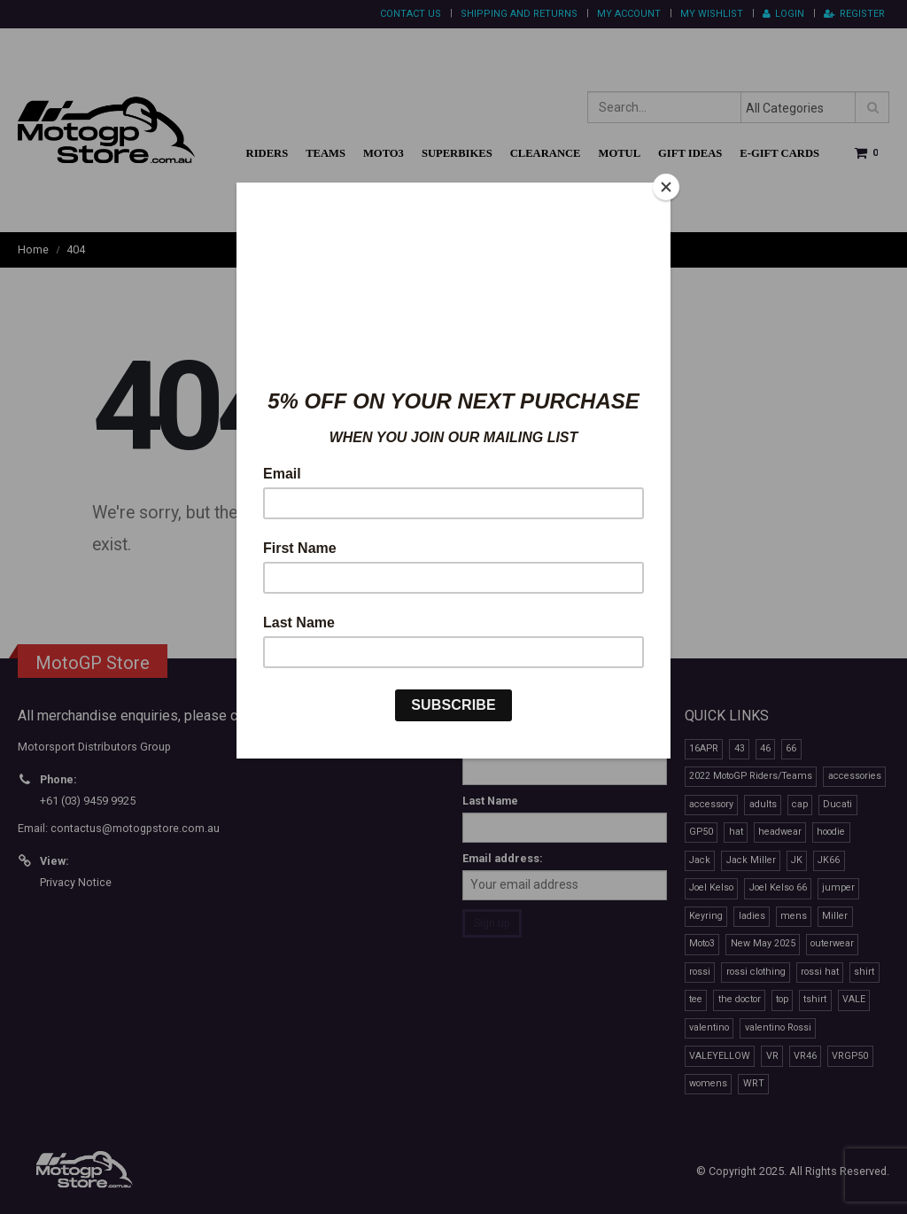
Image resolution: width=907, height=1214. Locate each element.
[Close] (666, 187)
